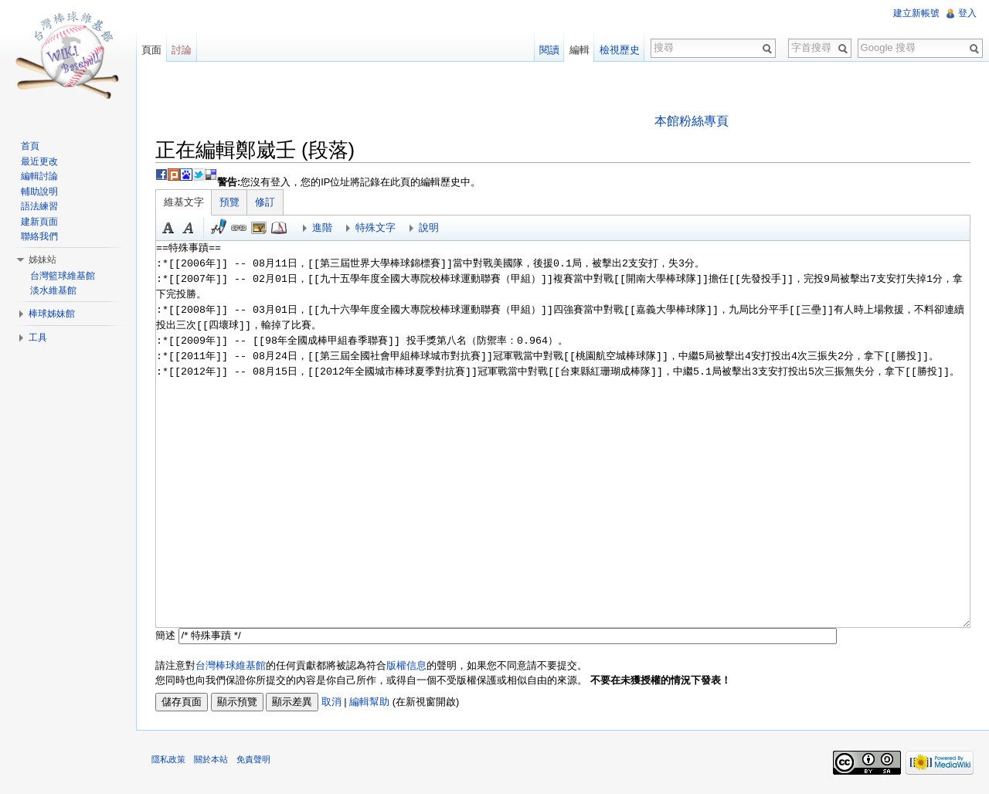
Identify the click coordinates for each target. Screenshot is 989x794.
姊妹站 (42, 259)
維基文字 (184, 202)
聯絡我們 (39, 236)
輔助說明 (39, 191)
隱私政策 (168, 759)
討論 (182, 50)
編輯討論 (39, 176)
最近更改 (39, 161)
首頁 (30, 146)
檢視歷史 (620, 50)
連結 (239, 228)
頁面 (151, 50)
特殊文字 (375, 227)
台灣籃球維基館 (62, 275)
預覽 (229, 202)
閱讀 (549, 50)
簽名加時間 (219, 228)
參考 (279, 228)
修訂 (265, 202)
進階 (322, 227)
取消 (331, 701)
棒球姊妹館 (52, 313)
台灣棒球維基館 (230, 665)
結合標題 (259, 228)
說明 (429, 227)
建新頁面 (39, 221)
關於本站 (211, 759)
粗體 (168, 228)
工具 (38, 337)
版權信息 (406, 665)
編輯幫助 (369, 701)
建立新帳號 (916, 13)
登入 (967, 13)
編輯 (579, 50)
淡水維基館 (53, 290)
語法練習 (39, 206)
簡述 (165, 635)
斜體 (188, 228)
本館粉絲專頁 (691, 120)
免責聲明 (253, 759)
